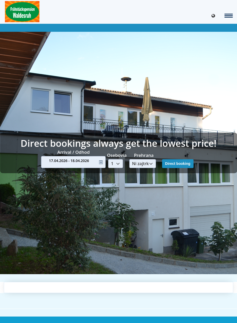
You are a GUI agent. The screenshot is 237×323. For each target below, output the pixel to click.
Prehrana (143, 155)
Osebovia (117, 155)
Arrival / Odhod (73, 152)
